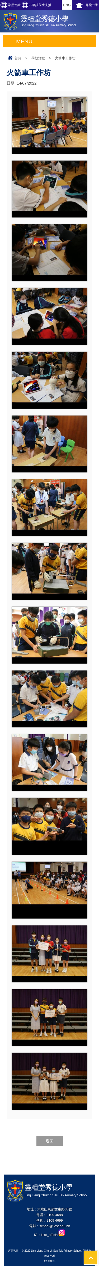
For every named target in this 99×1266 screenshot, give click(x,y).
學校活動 (38, 58)
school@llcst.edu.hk (54, 1226)
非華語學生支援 (40, 5)
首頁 (18, 58)
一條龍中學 (90, 5)
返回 (50, 1141)
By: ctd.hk (49, 1260)
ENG (66, 5)
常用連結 (14, 5)
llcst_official (53, 1235)
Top (97, 1253)
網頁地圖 (13, 1250)
